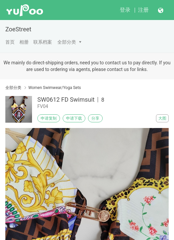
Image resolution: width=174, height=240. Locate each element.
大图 (162, 118)
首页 (10, 42)
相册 (24, 42)
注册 (143, 10)
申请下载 (74, 118)
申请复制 (49, 118)
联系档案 (42, 42)
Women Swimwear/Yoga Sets (54, 87)
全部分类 (66, 42)
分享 (95, 118)
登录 (125, 10)
